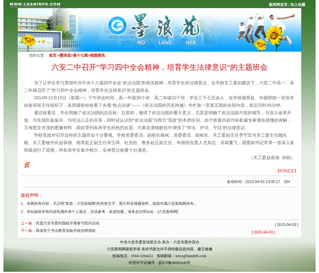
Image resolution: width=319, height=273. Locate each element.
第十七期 (80, 55)
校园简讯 (97, 55)
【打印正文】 (287, 171)
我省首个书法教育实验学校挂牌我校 (66, 230)
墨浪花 (65, 55)
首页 (52, 55)
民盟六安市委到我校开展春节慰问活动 (67, 223)
